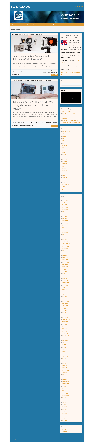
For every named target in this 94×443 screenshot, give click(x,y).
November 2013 (65, 370)
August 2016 (65, 321)
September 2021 (66, 243)
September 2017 (66, 305)
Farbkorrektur (65, 142)
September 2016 (66, 319)
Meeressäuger (65, 159)
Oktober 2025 (65, 200)
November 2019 (65, 262)
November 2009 (65, 413)
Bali (63, 138)
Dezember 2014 (65, 353)
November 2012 (65, 383)
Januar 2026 (65, 199)
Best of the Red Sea (66, 111)
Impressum (64, 431)
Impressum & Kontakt (49, 24)
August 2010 (65, 402)
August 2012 (65, 385)
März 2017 (64, 312)
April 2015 (64, 349)
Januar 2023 (65, 230)
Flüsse (63, 143)
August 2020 (65, 250)
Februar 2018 (65, 298)
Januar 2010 (65, 411)
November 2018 (65, 284)
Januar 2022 (65, 241)
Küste (63, 152)
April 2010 (64, 408)
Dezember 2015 (65, 335)
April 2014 (64, 361)
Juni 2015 (64, 346)
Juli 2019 (64, 269)
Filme (13, 24)
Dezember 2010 (65, 400)
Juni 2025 (64, 204)
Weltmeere (64, 186)
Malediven (64, 156)
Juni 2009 (64, 420)
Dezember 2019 (65, 261)
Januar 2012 (65, 393)
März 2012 (64, 392)
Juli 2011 (64, 397)
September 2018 (66, 287)
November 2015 (65, 337)
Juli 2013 (64, 376)
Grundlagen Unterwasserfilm (22, 24)
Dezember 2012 (65, 381)
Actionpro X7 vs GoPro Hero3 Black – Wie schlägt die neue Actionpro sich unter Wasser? (33, 105)
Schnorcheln (65, 173)
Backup (64, 136)
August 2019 (65, 268)
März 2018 (64, 296)
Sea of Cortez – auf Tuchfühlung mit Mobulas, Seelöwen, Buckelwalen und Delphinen (70, 117)
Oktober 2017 (65, 303)
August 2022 (65, 236)
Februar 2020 (65, 257)
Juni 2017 (64, 310)
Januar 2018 (65, 299)
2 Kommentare (39, 71)
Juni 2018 (64, 292)
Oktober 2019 (65, 264)
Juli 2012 (64, 386)
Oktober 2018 (65, 285)
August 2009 (65, 416)
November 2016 (65, 315)
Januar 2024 (65, 222)
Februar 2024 (65, 220)
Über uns (64, 429)
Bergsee (64, 140)
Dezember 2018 (65, 282)
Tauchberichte (34, 24)
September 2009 (66, 415)
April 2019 (64, 275)
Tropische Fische (66, 182)
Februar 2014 (65, 365)
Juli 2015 (64, 344)
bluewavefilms (17, 71)
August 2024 (65, 214)
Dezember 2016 (65, 314)
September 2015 (66, 340)
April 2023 (64, 227)
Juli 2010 (64, 404)
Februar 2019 (65, 278)
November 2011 (65, 395)
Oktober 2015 (65, 338)
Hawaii (63, 149)
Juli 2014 (64, 358)
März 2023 (64, 229)
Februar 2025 (65, 207)
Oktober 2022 (65, 234)
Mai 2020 (64, 252)
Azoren (64, 134)
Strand (63, 175)
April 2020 (64, 253)
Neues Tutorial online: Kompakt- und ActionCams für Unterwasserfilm (31, 57)
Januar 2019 (65, 280)
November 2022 (65, 232)
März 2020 (64, 255)
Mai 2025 (64, 206)
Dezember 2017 (65, 301)
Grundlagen (64, 145)
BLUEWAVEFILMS (20, 6)
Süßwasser (64, 177)
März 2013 (64, 379)
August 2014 (65, 356)
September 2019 (66, 266)
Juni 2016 (64, 324)
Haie (63, 147)
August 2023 (65, 223)
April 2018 (64, 294)
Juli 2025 (64, 202)
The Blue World (65, 180)
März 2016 (64, 330)
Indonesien (64, 150)
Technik (32, 71)
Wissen (64, 188)
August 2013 (65, 374)
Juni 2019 (64, 271)
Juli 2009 (64, 418)
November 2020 (65, 248)
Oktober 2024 (65, 211)
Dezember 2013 (65, 369)
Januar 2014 (65, 367)
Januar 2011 (65, 399)
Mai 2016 (64, 326)
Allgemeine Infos (66, 131)
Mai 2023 (64, 225)
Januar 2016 (65, 333)
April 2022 (64, 237)
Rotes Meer (64, 170)
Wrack (63, 189)
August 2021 (65, 245)
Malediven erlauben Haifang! (68, 113)
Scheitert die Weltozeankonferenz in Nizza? (71, 122)
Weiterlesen (54, 74)
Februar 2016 (65, 331)
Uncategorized (65, 184)
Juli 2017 (64, 308)
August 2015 (65, 342)
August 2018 (65, 289)
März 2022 (64, 239)
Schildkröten (65, 172)
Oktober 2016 (65, 317)
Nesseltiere (64, 163)
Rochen (64, 168)
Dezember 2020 (65, 246)
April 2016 (64, 328)
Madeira (64, 154)
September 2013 (66, 372)
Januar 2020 (65, 259)
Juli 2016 (64, 323)
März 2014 (64, 363)
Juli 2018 (64, 291)
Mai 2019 (64, 273)
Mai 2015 (64, 347)
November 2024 (65, 209)
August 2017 (65, 307)
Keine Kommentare (41, 122)
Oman (63, 165)
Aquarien (64, 133)
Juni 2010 (64, 406)
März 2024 (64, 218)
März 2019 (64, 276)
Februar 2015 (65, 351)
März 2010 (64, 409)
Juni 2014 (64, 360)
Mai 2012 (64, 388)
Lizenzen (41, 24)
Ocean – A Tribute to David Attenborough (71, 120)
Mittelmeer (64, 161)
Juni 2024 (64, 216)
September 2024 (66, 213)
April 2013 (64, 377)
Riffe (63, 166)
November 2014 (65, 354)
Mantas (64, 157)
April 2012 (64, 390)
